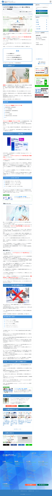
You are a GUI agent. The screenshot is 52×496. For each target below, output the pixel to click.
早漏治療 (37, 22)
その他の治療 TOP (6, 485)
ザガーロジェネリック (30, 468)
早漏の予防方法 (17, 466)
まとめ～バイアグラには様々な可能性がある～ (15, 59)
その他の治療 (38, 28)
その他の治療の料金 (6, 486)
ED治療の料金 (5, 464)
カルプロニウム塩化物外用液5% (31, 471)
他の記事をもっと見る (17, 429)
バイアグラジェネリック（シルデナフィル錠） (7, 467)
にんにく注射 (38, 26)
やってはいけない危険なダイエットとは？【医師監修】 (28, 421)
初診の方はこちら (42, 10)
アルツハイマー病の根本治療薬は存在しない (14, 57)
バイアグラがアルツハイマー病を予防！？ (14, 55)
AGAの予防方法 (29, 476)
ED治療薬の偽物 (5, 477)
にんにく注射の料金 (42, 464)
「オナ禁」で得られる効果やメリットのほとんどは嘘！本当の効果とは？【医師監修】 (13, 422)
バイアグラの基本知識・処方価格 (20, 196)
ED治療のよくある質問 (6, 480)
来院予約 (30, 484)
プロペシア (28, 465)
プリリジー (16, 465)
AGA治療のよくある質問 (30, 477)
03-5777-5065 (42, 63)
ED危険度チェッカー (6, 479)
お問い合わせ (43, 484)
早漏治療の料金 (17, 464)
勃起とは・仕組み (6, 475)
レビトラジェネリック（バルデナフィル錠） (7, 470)
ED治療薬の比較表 (6, 478)
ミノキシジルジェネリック (31, 469)
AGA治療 (37, 24)
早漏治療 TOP (17, 463)
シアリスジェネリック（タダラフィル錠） (7, 473)
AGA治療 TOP (29, 463)
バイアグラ (5, 465)
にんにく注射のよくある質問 (43, 465)
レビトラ (4, 468)
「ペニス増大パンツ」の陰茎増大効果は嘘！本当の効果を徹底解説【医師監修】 (6, 422)
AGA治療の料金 (29, 464)
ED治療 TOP (5, 463)
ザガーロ (28, 467)
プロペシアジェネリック (30, 466)
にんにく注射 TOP (41, 463)
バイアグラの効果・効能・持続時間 (20, 388)
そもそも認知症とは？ (11, 53)
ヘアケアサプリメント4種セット (31, 475)
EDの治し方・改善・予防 (7, 476)
